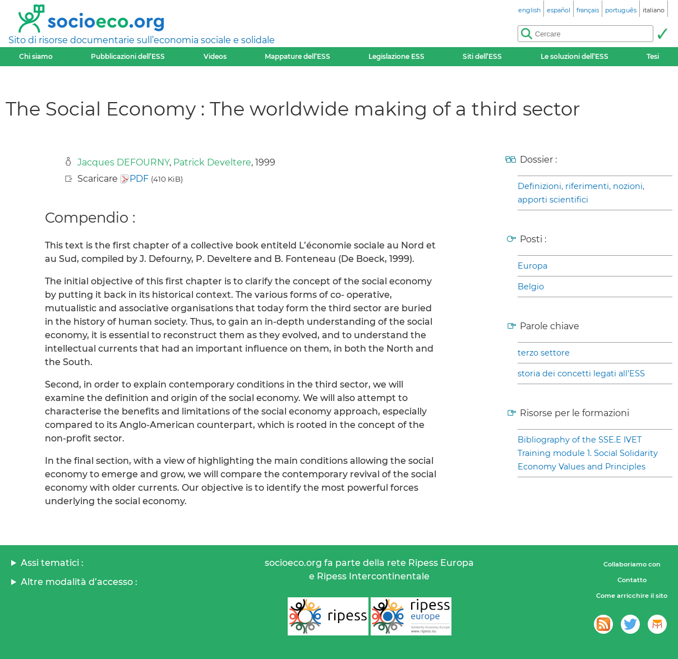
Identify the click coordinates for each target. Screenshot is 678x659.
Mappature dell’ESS (297, 56)
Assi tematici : (52, 562)
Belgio (531, 287)
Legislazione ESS (396, 56)
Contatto (632, 580)
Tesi (653, 56)
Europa (532, 266)
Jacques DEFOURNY (123, 162)
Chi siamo (36, 56)
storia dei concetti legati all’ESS (581, 373)
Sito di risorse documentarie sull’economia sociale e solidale (141, 40)
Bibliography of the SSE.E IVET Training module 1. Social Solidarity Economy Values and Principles (588, 453)
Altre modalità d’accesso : (79, 582)
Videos (215, 56)
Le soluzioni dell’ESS (574, 56)
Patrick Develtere (212, 162)
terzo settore (544, 353)
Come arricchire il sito (631, 596)
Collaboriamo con (632, 564)
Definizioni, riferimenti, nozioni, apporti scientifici (581, 193)
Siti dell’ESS (482, 56)
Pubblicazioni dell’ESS (128, 56)
